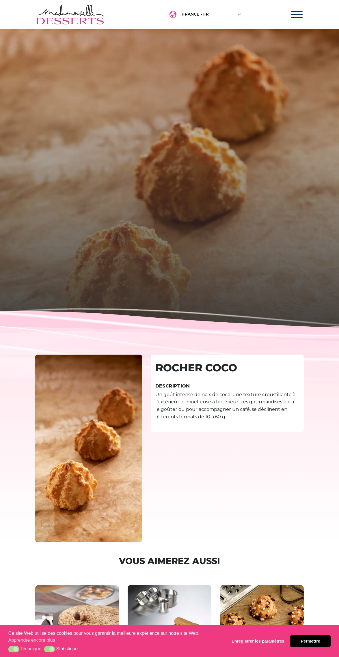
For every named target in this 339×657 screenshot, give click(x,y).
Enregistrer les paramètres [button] (258, 641)
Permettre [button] (310, 641)
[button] (13, 649)
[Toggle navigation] (291, 14)
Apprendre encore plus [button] (31, 640)
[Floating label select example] (211, 14)
